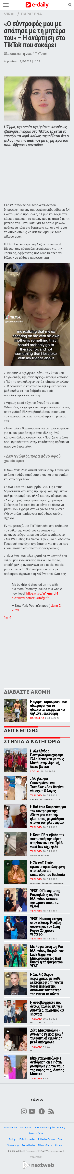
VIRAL (10, 14)
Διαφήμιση (25, 1127)
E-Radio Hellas (27, 1139)
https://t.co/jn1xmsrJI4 (42, 593)
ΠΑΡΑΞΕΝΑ (31, 14)
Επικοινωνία (11, 1127)
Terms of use (36, 1133)
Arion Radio (28, 1145)
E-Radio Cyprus (46, 1139)
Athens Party (45, 1145)
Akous (58, 1145)
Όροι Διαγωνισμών (44, 1127)
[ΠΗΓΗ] (7, 617)
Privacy (61, 1127)
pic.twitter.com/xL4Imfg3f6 (30, 598)
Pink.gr (13, 1139)
